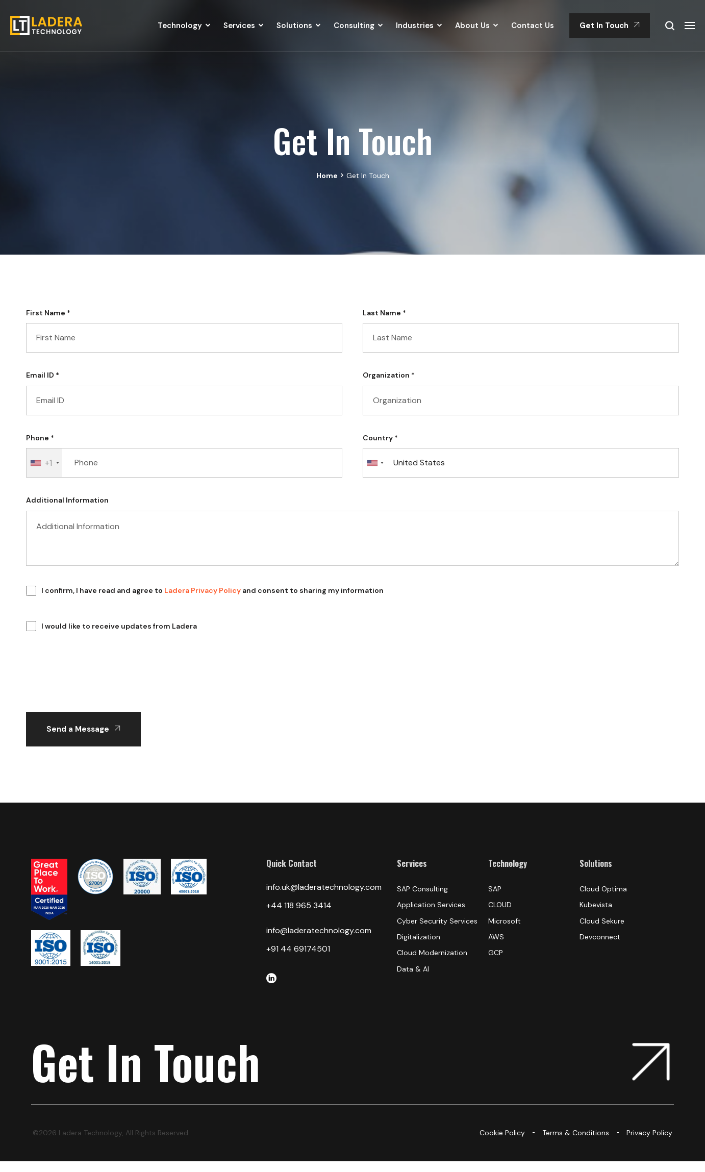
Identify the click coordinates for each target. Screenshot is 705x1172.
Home (327, 175)
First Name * (48, 312)
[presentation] (103, 695)
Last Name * (384, 312)
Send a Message (83, 729)
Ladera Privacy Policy (202, 590)
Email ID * (42, 375)
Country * (380, 437)
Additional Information (67, 500)
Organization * (389, 375)
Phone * (40, 437)
